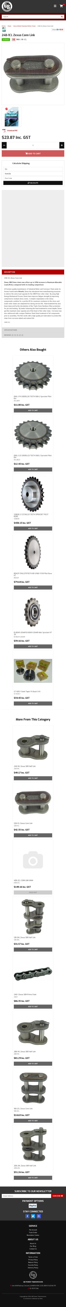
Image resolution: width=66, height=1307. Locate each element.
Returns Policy (33, 1262)
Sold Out (33, 892)
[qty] (33, 169)
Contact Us (33, 1249)
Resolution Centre (33, 1235)
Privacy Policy (33, 1260)
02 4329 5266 (33, 1288)
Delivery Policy (33, 1268)
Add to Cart (33, 410)
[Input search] (31, 17)
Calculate (33, 183)
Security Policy (33, 1265)
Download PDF (9, 131)
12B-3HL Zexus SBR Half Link (33, 938)
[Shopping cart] (61, 6)
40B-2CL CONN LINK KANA (33, 881)
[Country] (33, 174)
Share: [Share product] (58, 29)
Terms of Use (33, 1257)
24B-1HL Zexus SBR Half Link (33, 767)
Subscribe (58, 1196)
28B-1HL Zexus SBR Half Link (33, 1053)
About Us (33, 1243)
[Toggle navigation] (55, 6)
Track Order (33, 1232)
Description (9, 272)
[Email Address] (26, 1196)
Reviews (13, 335)
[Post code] (33, 178)
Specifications (10, 330)
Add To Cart (33, 153)
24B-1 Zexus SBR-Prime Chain (33, 995)
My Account (33, 1230)
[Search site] (62, 17)
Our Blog (33, 1246)
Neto (41, 1298)
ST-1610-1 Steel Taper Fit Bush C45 (33, 692)
